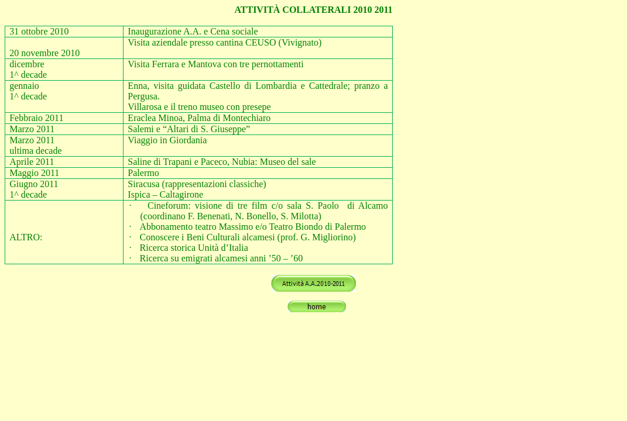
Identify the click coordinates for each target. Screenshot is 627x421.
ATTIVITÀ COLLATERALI (292, 10)
